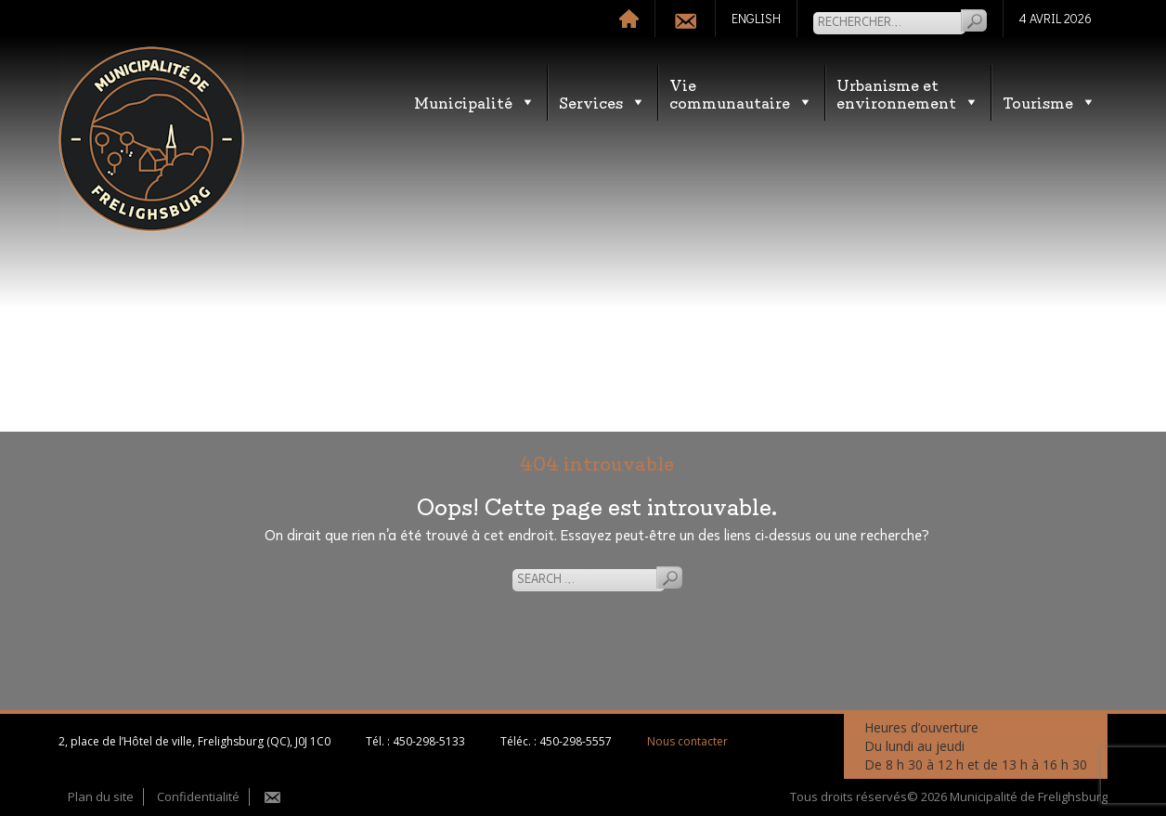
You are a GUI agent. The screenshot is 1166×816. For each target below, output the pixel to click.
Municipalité (475, 101)
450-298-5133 (429, 741)
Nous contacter (687, 741)
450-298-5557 (575, 741)
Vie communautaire (741, 92)
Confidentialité (198, 796)
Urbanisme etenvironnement (907, 92)
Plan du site (101, 796)
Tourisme (1049, 101)
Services (602, 101)
